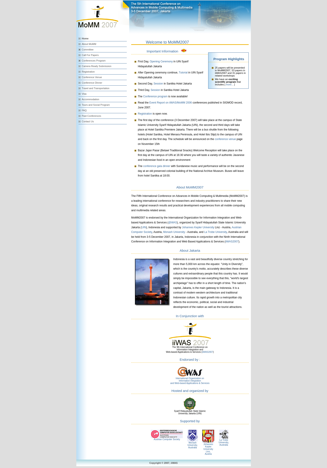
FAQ (84, 110)
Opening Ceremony (161, 61)
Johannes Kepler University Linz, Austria (208, 449)
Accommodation (90, 99)
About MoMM (89, 44)
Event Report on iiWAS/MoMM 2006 (171, 102)
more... (229, 84)
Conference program (155, 96)
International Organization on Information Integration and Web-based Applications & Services (190, 380)
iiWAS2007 (232, 241)
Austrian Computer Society (167, 439)
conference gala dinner (156, 166)
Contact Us (88, 121)
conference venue (225, 139)
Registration (88, 71)
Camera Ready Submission (97, 66)
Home (85, 38)
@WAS (172, 222)
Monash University (174, 232)
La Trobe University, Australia (224, 442)
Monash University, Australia (192, 445)
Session (158, 83)
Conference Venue (92, 77)
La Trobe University (215, 232)
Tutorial (183, 72)
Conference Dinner (92, 82)
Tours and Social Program (96, 105)
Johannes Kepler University (198, 227)
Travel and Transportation (96, 88)
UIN (144, 227)
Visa (84, 93)
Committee (88, 49)
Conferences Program (94, 60)
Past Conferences (91, 116)
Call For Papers (90, 55)
